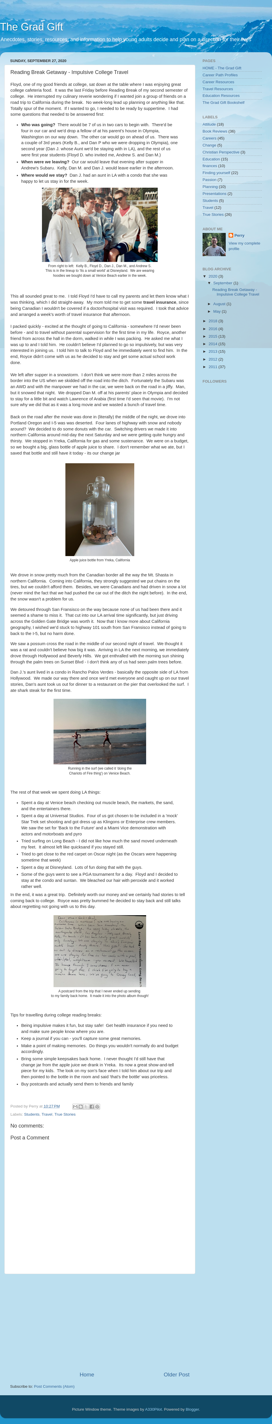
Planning (210, 186)
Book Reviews (215, 131)
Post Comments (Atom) (54, 1386)
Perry (239, 235)
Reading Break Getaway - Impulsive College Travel (235, 291)
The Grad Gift (31, 27)
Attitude (209, 124)
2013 (213, 351)
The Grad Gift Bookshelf (224, 102)
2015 (213, 336)
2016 (213, 329)
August (220, 304)
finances (210, 166)
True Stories (65, 1114)
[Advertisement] (114, 1322)
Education (211, 159)
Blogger (192, 1409)
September (223, 283)
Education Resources (221, 95)
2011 (213, 367)
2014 (213, 344)
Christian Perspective (221, 152)
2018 (213, 321)
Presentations (215, 193)
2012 (213, 359)
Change (209, 145)
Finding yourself (216, 173)
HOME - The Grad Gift (222, 68)
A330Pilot (153, 1409)
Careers (209, 138)
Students (31, 1114)
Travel (47, 1114)
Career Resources (218, 82)
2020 (213, 276)
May (217, 311)
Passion (209, 180)
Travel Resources (218, 89)
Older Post (177, 1374)
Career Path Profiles (220, 75)
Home (87, 1374)
